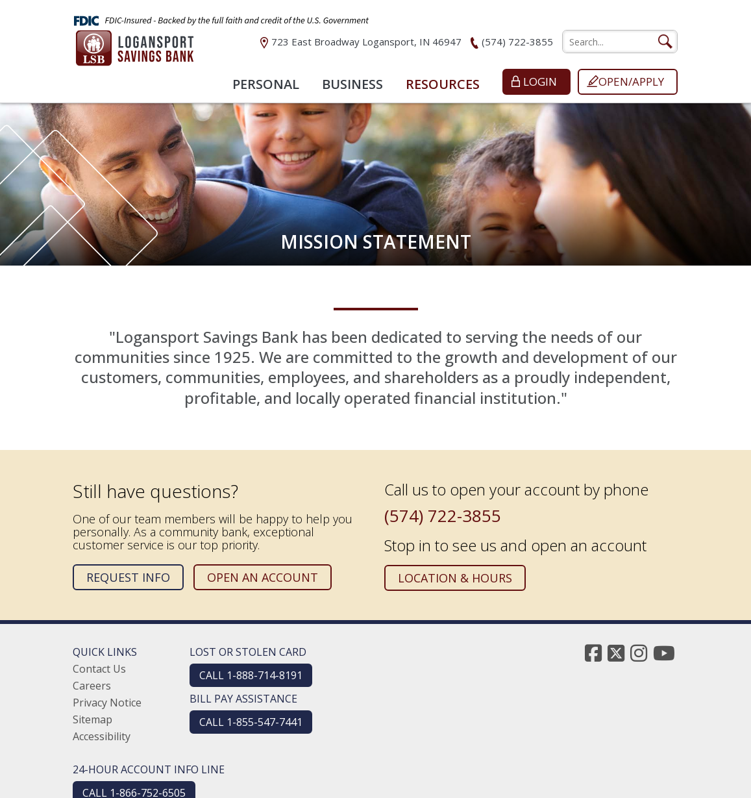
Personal (265, 84)
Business (352, 84)
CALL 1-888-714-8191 (250, 675)
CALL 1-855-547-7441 (250, 722)
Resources (443, 84)
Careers (92, 686)
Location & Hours (455, 578)
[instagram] (638, 653)
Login (540, 81)
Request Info (128, 577)
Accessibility (101, 736)
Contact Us (99, 669)
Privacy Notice (107, 702)
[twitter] (616, 653)
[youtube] (664, 653)
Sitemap (92, 719)
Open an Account (262, 577)
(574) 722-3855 (517, 41)
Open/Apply (631, 81)
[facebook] (593, 653)
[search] (620, 42)
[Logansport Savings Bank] (134, 50)
